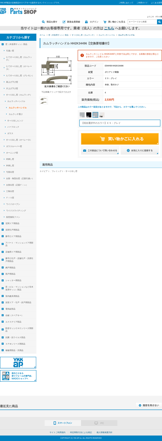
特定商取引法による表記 (81, 432)
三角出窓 (10, 191)
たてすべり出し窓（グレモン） (20, 75)
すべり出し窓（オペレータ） (19, 140)
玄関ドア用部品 (12, 223)
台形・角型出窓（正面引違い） (20, 178)
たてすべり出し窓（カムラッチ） (19, 58)
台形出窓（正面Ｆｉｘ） (17, 185)
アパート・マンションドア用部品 (19, 244)
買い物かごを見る (116, 22)
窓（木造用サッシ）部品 (16, 44)
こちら (109, 28)
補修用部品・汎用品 (14, 350)
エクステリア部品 (13, 322)
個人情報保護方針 (104, 432)
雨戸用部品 (10, 274)
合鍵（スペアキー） (14, 315)
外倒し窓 (10, 165)
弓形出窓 (10, 172)
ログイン (94, 22)
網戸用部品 (10, 267)
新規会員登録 (73, 22)
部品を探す (52, 22)
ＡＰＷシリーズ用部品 (15, 344)
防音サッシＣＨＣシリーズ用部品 (19, 329)
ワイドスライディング (16, 210)
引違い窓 (10, 51)
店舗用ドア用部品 (13, 252)
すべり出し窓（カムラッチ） (19, 95)
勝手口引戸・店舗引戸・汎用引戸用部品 (19, 259)
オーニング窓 (12, 153)
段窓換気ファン (13, 217)
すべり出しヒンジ (15, 120)
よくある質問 (156, 3)
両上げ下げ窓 (12, 82)
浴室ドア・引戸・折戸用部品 (18, 302)
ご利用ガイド (142, 3)
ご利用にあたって (126, 3)
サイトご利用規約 (57, 432)
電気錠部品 (10, 309)
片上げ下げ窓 (12, 88)
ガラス (10, 133)
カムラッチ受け (16, 114)
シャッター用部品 (13, 280)
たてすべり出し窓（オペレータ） (19, 67)
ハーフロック (13, 127)
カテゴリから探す (18, 37)
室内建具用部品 (12, 296)
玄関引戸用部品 (12, 230)
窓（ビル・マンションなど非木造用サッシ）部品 (19, 288)
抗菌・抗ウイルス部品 (15, 337)
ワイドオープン (13, 204)
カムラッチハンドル (16, 101)
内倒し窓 (10, 159)
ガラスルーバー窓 (14, 146)
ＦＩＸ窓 (10, 198)
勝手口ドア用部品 (13, 236)
